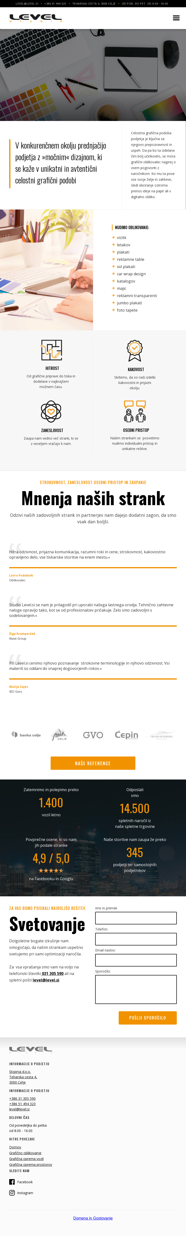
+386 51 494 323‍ (55, 3)
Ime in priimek (106, 908)
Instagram (21, 1193)
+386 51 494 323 (22, 1103)
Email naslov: (105, 950)
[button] (176, 18)
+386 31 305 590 (22, 1098)
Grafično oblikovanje (25, 1153)
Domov (15, 1147)
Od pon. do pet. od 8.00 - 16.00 (145, 3)
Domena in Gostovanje (93, 1218)
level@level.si (27, 3)
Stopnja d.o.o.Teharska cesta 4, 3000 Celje (23, 1077)
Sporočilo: (103, 971)
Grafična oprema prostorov (30, 1164)
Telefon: (101, 929)
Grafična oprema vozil (26, 1158)
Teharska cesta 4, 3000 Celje (94, 3)
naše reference (93, 763)
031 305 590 (52, 973)
